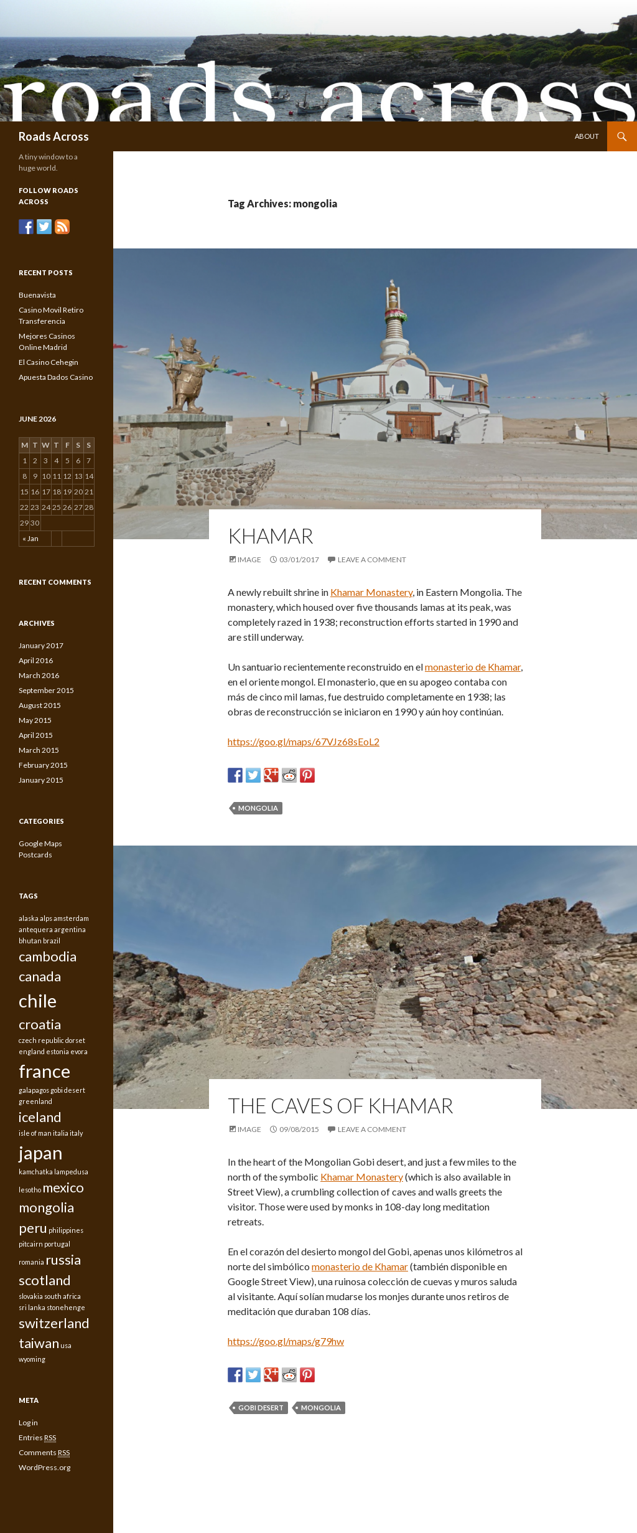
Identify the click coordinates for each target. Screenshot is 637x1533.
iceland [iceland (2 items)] (40, 1116)
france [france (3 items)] (44, 1071)
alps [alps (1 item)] (46, 918)
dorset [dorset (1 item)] (75, 1040)
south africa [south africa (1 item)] (62, 1296)
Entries (37, 1438)
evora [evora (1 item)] (79, 1051)
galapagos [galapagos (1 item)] (34, 1090)
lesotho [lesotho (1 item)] (30, 1190)
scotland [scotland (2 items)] (45, 1279)
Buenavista (37, 295)
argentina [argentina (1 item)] (70, 929)
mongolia (258, 808)
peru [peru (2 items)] (33, 1227)
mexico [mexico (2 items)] (63, 1187)
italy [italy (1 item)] (76, 1133)
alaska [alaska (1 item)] (29, 918)
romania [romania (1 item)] (31, 1262)
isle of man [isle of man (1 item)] (35, 1133)
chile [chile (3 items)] (38, 1000)
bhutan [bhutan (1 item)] (30, 940)
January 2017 (41, 645)
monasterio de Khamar (473, 666)
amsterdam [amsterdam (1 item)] (71, 918)
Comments (44, 1453)
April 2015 (36, 735)
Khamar (271, 535)
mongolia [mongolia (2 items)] (46, 1207)
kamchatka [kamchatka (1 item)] (36, 1171)
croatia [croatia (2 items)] (40, 1024)
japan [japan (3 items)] (41, 1152)
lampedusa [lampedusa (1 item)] (71, 1171)
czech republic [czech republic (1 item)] (41, 1040)
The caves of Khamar (340, 1105)
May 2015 (35, 720)
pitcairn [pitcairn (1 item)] (31, 1244)
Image (249, 559)
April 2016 (36, 660)
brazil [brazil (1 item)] (51, 940)
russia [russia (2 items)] (63, 1259)
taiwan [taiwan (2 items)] (39, 1342)
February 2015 (43, 765)
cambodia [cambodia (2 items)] (48, 956)
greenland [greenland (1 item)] (35, 1101)
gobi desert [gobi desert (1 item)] (67, 1090)
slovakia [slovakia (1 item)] (31, 1296)
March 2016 (39, 675)
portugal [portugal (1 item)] (57, 1244)
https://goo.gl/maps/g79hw (286, 1341)
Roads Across (54, 136)
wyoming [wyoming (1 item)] (32, 1359)
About (587, 136)
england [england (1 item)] (32, 1051)
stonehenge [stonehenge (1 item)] (66, 1307)
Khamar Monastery (371, 592)
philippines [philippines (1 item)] (66, 1230)
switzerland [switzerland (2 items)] (54, 1322)
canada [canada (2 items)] (40, 976)
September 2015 (46, 690)
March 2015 (39, 750)
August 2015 (40, 705)
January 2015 (41, 780)
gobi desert (261, 1407)
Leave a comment (372, 559)
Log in (28, 1422)
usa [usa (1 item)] (66, 1345)
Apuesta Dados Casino (56, 377)
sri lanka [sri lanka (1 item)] (32, 1307)
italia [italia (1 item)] (60, 1133)
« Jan (30, 538)
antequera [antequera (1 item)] (36, 929)
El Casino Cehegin (48, 362)
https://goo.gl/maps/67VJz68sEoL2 (303, 741)
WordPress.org (44, 1467)
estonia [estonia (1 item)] (57, 1051)
